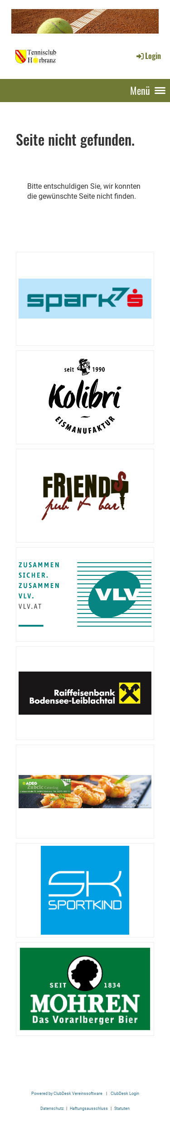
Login (148, 55)
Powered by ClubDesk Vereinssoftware (66, 1093)
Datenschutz (51, 1108)
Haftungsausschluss (89, 1108)
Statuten (122, 1108)
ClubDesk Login (125, 1093)
